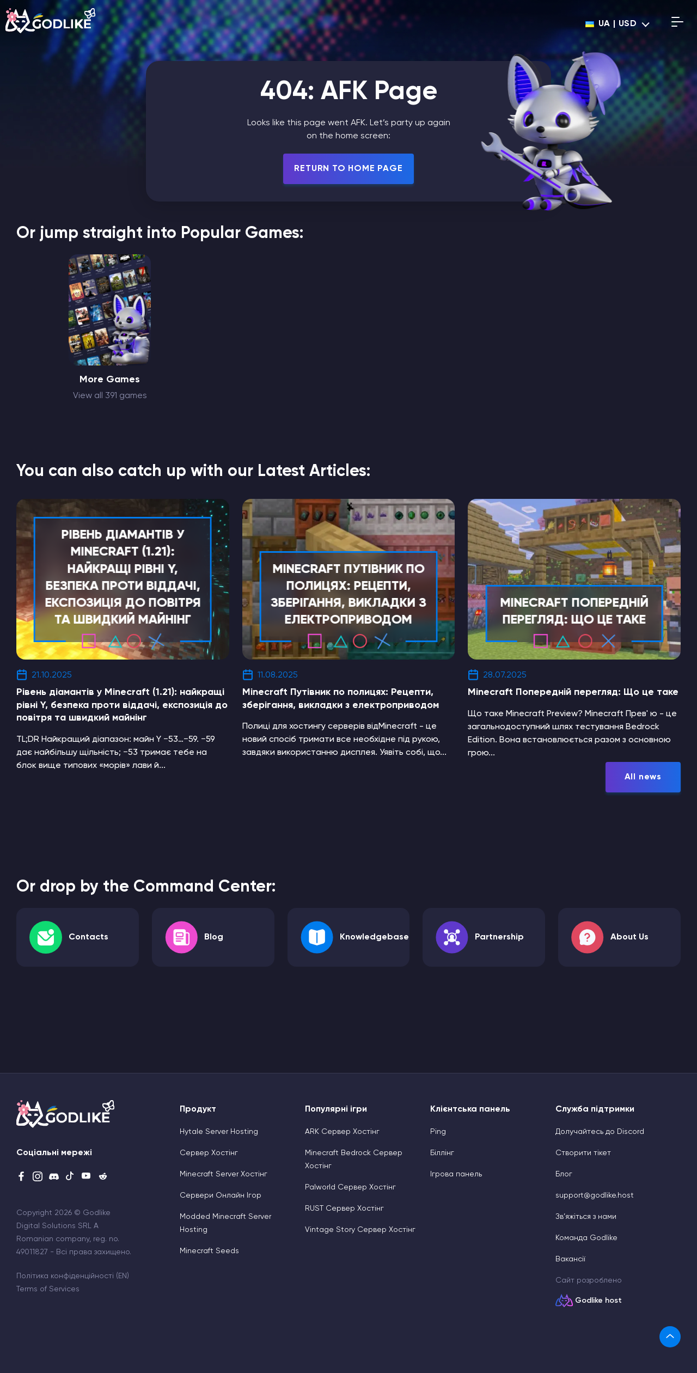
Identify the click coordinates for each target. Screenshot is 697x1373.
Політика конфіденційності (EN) (72, 1276)
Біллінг (442, 1153)
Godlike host (598, 1300)
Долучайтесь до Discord (599, 1132)
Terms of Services (48, 1289)
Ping (438, 1132)
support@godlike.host (594, 1195)
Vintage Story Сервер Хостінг (360, 1230)
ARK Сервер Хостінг (342, 1132)
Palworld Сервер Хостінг (350, 1187)
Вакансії (570, 1259)
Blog (213, 937)
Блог (563, 1174)
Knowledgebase (374, 937)
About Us (629, 937)
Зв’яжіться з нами (585, 1217)
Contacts (88, 937)
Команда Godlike (586, 1238)
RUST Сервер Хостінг (344, 1208)
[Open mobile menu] (677, 24)
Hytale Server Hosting (219, 1132)
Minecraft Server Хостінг (223, 1174)
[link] (670, 1336)
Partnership (499, 937)
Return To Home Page (348, 168)
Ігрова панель (456, 1174)
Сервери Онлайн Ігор (220, 1195)
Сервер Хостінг (209, 1153)
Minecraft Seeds (209, 1251)
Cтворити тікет (583, 1153)
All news (643, 777)
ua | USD (611, 24)
